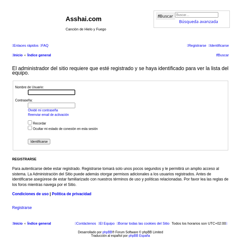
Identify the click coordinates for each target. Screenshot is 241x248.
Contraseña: (23, 100)
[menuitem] (44, 45)
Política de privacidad (71, 194)
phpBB (107, 232)
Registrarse (22, 207)
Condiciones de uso (30, 194)
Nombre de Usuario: (29, 87)
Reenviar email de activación (48, 114)
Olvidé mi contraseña (43, 110)
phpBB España (139, 235)
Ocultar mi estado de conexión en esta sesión (63, 129)
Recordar (37, 123)
